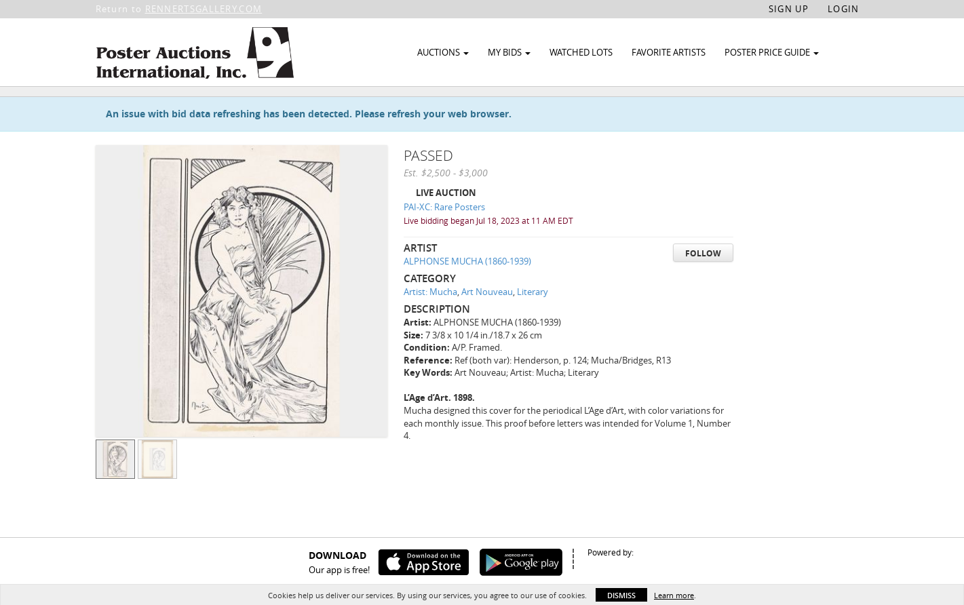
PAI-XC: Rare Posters (444, 238)
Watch (796, 107)
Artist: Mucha (430, 323)
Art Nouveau (487, 323)
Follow (703, 284)
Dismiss (621, 595)
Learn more (674, 595)
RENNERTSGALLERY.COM (204, 9)
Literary (532, 323)
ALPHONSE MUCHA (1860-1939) (467, 292)
